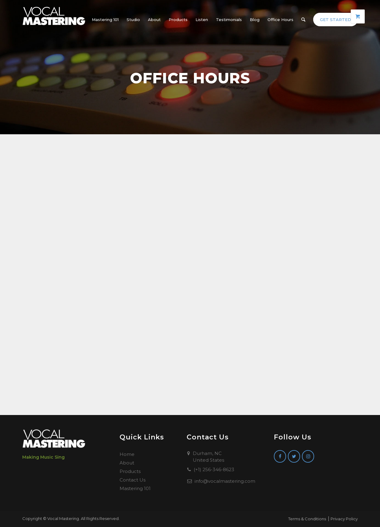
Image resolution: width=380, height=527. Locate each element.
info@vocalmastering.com (225, 481)
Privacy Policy (344, 518)
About (127, 463)
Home (127, 454)
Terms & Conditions (307, 518)
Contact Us (132, 480)
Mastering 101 (135, 488)
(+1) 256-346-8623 (214, 469)
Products (130, 471)
